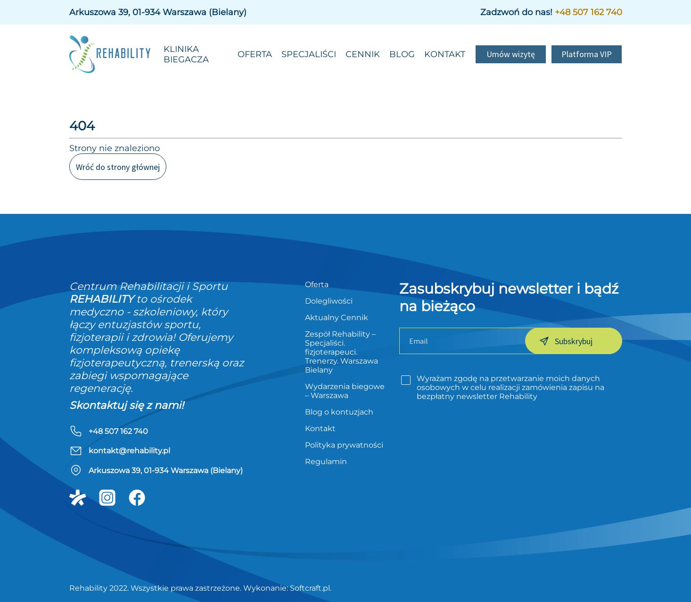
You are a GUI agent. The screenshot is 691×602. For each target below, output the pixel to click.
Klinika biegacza (186, 54)
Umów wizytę (510, 54)
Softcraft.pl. (310, 588)
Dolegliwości (329, 301)
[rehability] (114, 54)
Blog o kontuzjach (339, 411)
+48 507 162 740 (588, 12)
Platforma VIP (586, 54)
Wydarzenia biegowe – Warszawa (345, 391)
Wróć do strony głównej (118, 166)
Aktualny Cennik (336, 317)
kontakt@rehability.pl (129, 450)
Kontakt (444, 54)
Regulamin (326, 461)
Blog (402, 54)
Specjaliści (308, 54)
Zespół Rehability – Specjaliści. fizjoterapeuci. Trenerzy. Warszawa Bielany (341, 352)
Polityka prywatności (344, 445)
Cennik (363, 54)
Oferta (255, 54)
